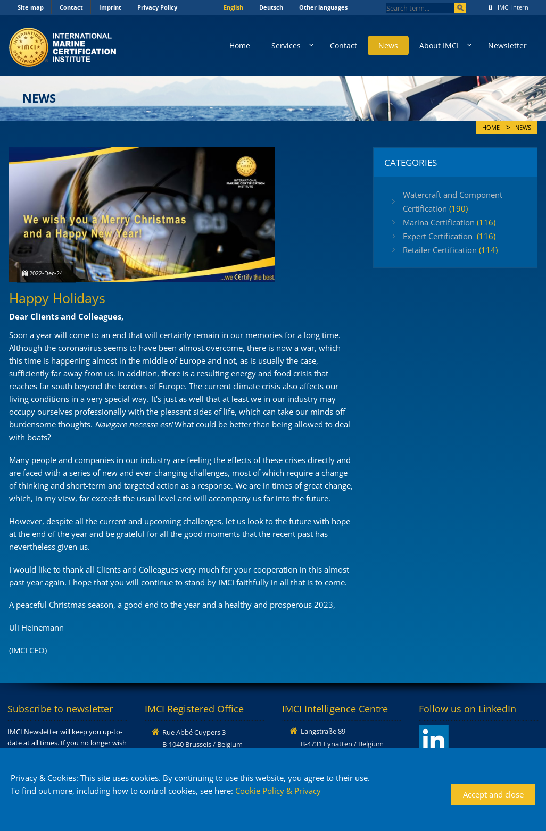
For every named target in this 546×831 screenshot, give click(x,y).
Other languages (323, 7)
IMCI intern (508, 7)
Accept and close (493, 794)
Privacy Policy (157, 7)
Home (239, 45)
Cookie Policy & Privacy (278, 790)
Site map (31, 7)
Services (286, 45)
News (388, 45)
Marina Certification (449, 222)
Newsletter (507, 45)
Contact (71, 7)
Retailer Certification (450, 250)
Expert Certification (449, 236)
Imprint (110, 7)
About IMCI (439, 45)
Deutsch (271, 7)
